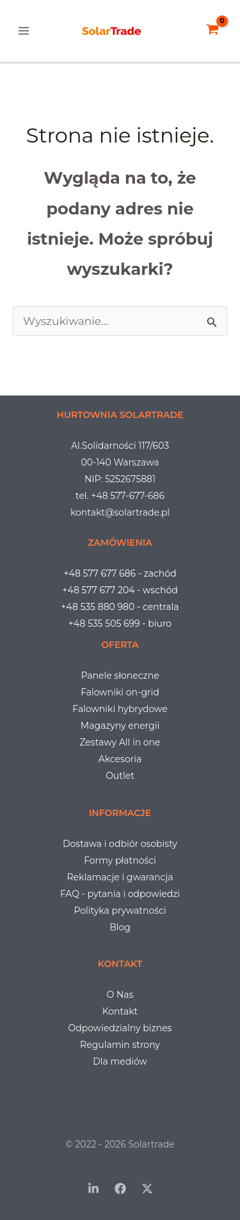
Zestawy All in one (119, 742)
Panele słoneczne (120, 675)
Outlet (120, 775)
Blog (120, 927)
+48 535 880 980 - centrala (120, 607)
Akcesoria (120, 759)
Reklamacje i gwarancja (120, 877)
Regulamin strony (120, 1044)
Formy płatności (120, 860)
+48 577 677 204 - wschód (119, 590)
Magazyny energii (120, 725)
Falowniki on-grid (120, 692)
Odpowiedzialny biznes (120, 1028)
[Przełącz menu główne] (23, 31)
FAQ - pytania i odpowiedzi (120, 894)
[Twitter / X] (147, 1188)
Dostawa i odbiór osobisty (120, 844)
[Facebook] (120, 1188)
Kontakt (120, 1011)
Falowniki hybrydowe (119, 709)
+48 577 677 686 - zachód (119, 573)
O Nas (120, 994)
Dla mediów (120, 1061)
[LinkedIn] (93, 1188)
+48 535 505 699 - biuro (120, 623)
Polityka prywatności (120, 910)
